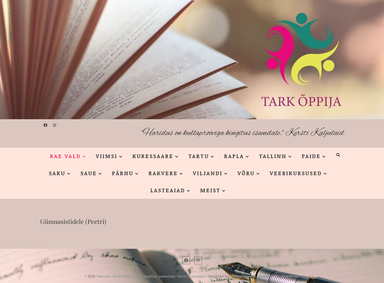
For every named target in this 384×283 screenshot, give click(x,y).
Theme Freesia (243, 276)
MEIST (210, 190)
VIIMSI (106, 156)
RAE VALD (65, 156)
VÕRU (246, 173)
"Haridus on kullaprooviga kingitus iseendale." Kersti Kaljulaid (242, 133)
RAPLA (234, 156)
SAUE (88, 173)
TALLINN (273, 156)
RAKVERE (163, 173)
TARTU (198, 156)
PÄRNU (122, 173)
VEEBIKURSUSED (296, 173)
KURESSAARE (152, 156)
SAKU (57, 173)
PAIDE (311, 156)
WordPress (290, 276)
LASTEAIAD (167, 190)
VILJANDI (208, 173)
